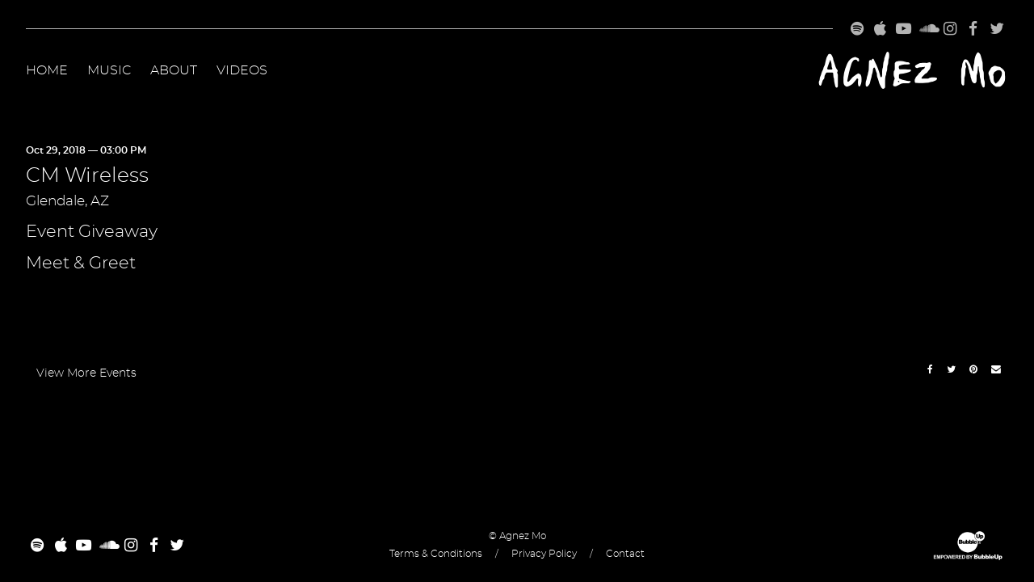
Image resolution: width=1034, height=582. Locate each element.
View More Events (86, 373)
